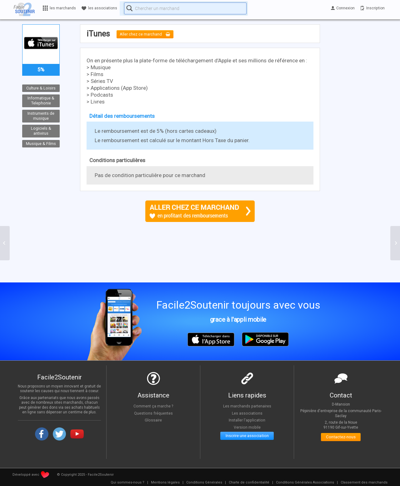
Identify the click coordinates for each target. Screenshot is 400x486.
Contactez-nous (340, 438)
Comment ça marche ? (153, 405)
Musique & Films (41, 143)
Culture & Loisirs (41, 88)
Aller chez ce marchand (150, 34)
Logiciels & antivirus (41, 131)
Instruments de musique (41, 116)
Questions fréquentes (153, 413)
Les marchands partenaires (247, 405)
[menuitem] (128, 482)
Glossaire (153, 419)
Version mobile (247, 427)
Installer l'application (247, 419)
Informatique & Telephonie (41, 101)
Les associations (247, 413)
